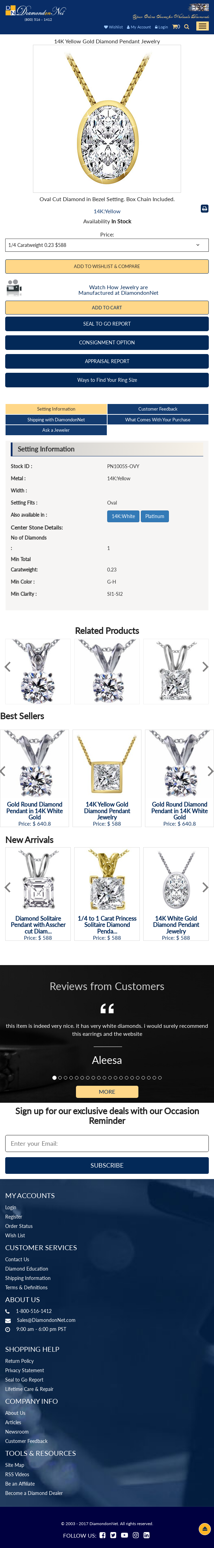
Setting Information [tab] (56, 409)
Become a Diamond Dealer (34, 1493)
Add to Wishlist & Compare (107, 266)
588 (116, 824)
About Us (15, 1413)
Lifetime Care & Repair (29, 1389)
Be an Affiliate (20, 1484)
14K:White (123, 516)
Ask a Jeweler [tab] (56, 430)
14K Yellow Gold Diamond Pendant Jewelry (107, 811)
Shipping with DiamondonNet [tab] (56, 419)
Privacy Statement (24, 1370)
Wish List (15, 1235)
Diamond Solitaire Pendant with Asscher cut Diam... (38, 925)
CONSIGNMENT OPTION (107, 342)
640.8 (44, 824)
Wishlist (113, 27)
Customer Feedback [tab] (158, 409)
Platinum (154, 516)
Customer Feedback (26, 1441)
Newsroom (17, 1432)
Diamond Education (26, 1269)
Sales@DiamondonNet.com (46, 1320)
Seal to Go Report (24, 1380)
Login (161, 27)
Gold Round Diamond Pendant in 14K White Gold (34, 811)
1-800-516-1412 (34, 1311)
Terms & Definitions (26, 1287)
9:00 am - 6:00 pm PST (41, 1329)
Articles (13, 1422)
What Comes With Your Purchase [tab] (157, 419)
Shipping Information (28, 1278)
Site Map (14, 1465)
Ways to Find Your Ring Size (107, 380)
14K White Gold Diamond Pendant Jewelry (176, 925)
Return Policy (19, 1361)
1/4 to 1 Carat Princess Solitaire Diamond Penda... (107, 925)
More (107, 1091)
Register (13, 1217)
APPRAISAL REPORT (107, 361)
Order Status (19, 1226)
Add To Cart (107, 307)
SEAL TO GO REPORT (107, 324)
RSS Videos (17, 1474)
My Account (139, 27)
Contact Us (17, 1259)
